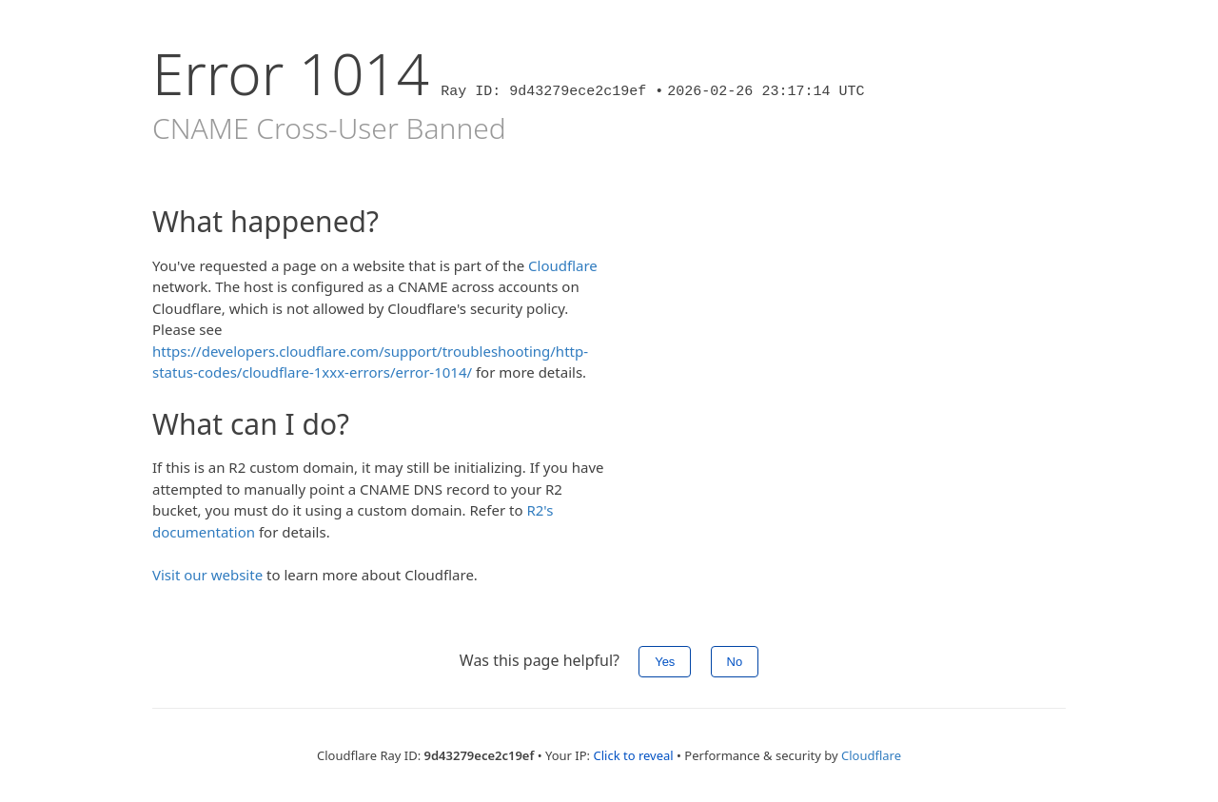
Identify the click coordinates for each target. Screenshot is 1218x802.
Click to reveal (633, 755)
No (735, 662)
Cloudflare (563, 265)
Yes (665, 662)
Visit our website (207, 574)
